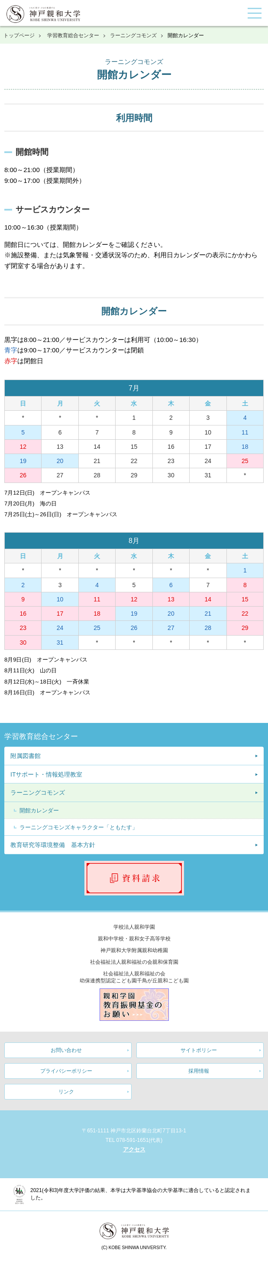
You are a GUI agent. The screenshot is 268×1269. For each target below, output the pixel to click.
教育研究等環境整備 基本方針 (52, 844)
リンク (66, 1092)
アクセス (134, 1149)
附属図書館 (25, 755)
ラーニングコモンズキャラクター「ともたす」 (78, 827)
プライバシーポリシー (66, 1071)
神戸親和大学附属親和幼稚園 (134, 950)
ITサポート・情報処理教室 (46, 774)
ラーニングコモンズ (133, 35)
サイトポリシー (199, 1050)
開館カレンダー (39, 810)
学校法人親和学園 (134, 927)
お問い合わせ (66, 1050)
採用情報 (198, 1071)
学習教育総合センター (73, 35)
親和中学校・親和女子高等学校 (134, 939)
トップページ (19, 35)
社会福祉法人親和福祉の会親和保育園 (134, 962)
